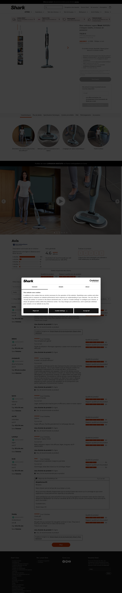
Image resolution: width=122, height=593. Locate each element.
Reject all (36, 310)
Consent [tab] (34, 287)
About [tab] (87, 287)
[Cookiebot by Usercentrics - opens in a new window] (91, 281)
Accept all (86, 310)
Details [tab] (61, 287)
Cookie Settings (61, 310)
